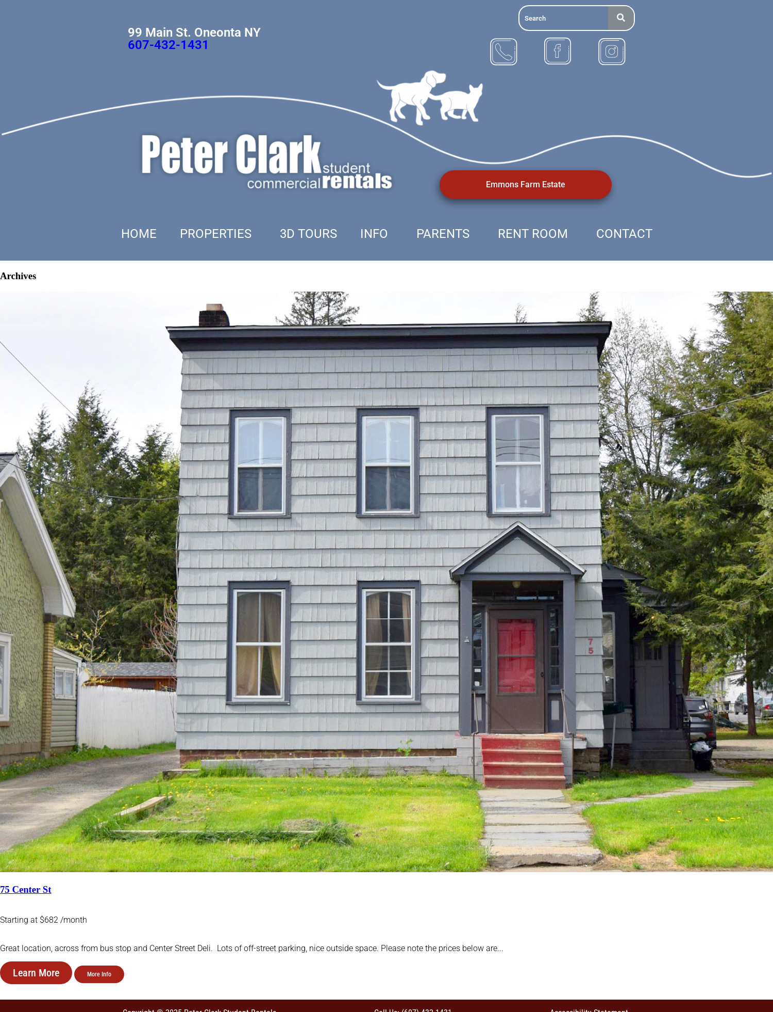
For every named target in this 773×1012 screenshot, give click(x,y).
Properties (215, 234)
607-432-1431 (168, 45)
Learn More (36, 973)
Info (374, 234)
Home (139, 234)
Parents (442, 234)
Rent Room (533, 234)
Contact (624, 234)
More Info (99, 974)
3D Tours (308, 234)
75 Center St (25, 889)
